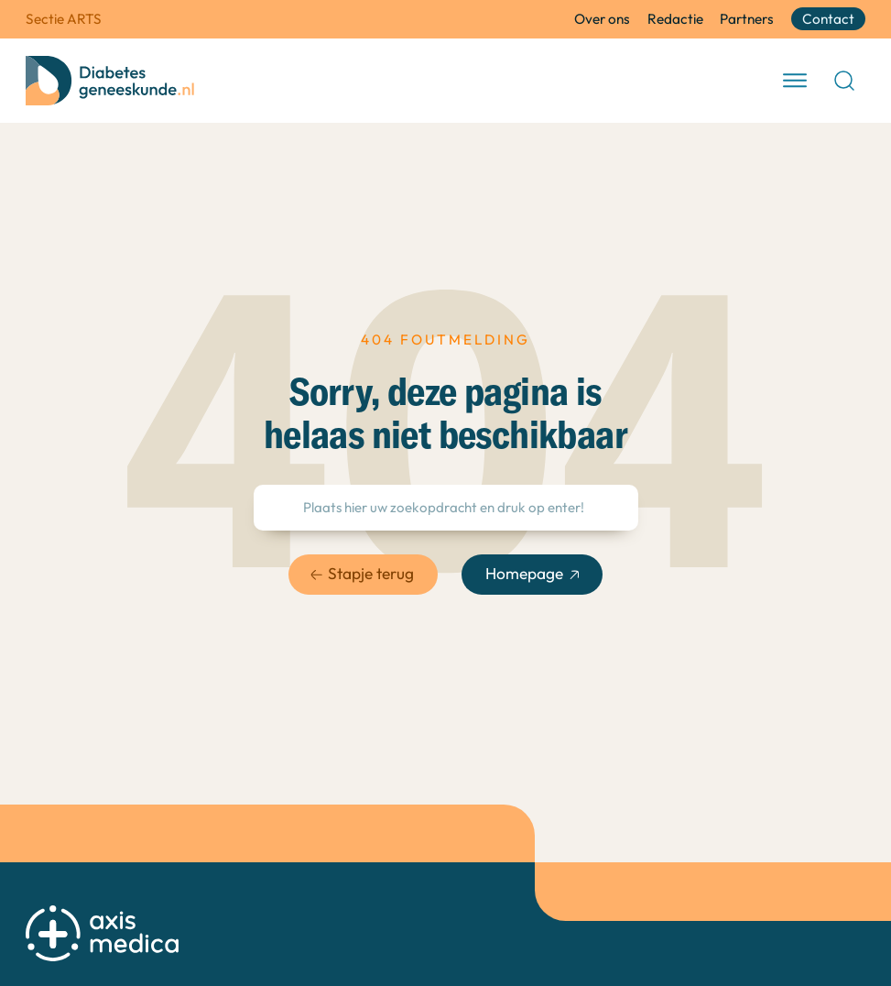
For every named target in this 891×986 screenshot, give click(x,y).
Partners (747, 18)
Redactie (675, 18)
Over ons (602, 18)
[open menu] (795, 81)
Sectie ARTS (64, 18)
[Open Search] (844, 80)
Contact (828, 18)
